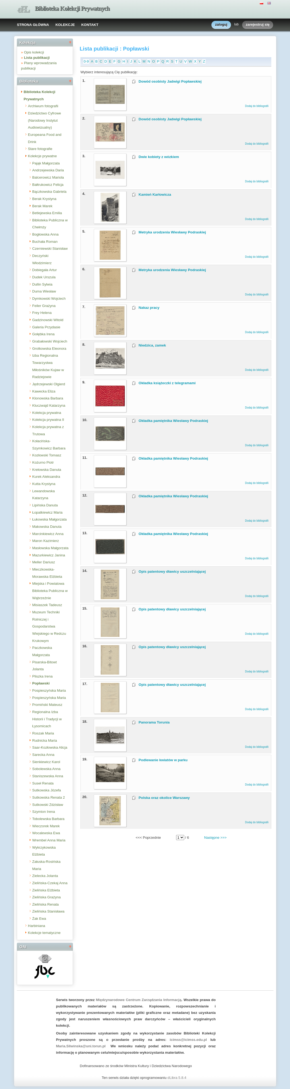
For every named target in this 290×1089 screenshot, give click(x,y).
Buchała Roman (45, 242)
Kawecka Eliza (44, 391)
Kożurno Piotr (43, 462)
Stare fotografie (40, 149)
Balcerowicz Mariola (48, 177)
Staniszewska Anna (47, 776)
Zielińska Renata (45, 904)
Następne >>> (215, 838)
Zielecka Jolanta (45, 876)
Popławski (41, 683)
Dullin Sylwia (42, 284)
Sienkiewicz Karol (46, 762)
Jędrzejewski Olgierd (48, 384)
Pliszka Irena (42, 676)
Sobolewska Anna (46, 769)
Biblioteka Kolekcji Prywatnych (72, 8)
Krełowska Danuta (46, 470)
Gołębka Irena (43, 334)
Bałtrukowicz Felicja (48, 185)
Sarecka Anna (43, 755)
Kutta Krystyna (44, 484)
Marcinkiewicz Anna (48, 534)
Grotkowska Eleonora (49, 349)
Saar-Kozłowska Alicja (49, 747)
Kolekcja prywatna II (48, 420)
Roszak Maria (43, 733)
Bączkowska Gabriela (49, 192)
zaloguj (221, 25)
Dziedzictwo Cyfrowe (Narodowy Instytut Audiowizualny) (44, 120)
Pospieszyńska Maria (49, 690)
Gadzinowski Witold (47, 320)
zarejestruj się (258, 25)
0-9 (86, 61)
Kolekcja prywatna (46, 413)
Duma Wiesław (44, 291)
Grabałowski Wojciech (49, 341)
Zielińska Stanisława (48, 911)
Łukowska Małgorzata (49, 519)
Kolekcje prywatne (42, 156)
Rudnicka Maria (44, 740)
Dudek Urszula (44, 277)
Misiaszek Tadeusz (47, 605)
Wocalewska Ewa (46, 833)
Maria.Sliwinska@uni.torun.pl (81, 1046)
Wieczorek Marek (46, 826)
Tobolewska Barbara (48, 819)
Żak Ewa (39, 919)
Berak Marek (42, 206)
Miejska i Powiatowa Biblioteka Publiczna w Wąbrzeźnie (50, 591)
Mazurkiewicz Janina (48, 555)
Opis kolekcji (34, 52)
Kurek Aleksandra (46, 477)
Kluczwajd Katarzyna (48, 405)
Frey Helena (42, 313)
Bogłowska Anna (45, 234)
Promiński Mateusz (47, 705)
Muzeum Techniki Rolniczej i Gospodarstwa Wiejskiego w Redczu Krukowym (49, 626)
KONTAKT (89, 25)
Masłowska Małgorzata (50, 548)
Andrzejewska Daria (48, 170)
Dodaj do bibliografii (257, 106)
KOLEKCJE (65, 25)
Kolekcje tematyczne (44, 933)
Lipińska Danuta (45, 505)
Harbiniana (36, 926)
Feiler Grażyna (44, 306)
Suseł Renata (43, 783)
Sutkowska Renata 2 (48, 797)
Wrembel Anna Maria (48, 840)
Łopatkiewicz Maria (47, 512)
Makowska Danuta (47, 527)
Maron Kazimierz (45, 541)
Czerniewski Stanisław (50, 249)
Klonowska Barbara (47, 398)
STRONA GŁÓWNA (33, 25)
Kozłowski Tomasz (46, 455)
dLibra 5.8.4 (177, 1078)
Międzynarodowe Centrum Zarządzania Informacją (138, 1000)
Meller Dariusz (43, 562)
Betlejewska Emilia (47, 213)
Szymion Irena (43, 812)
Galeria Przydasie (46, 327)
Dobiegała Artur (44, 270)
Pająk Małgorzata (46, 163)
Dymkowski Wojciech (49, 299)
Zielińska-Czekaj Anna (50, 883)
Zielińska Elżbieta (46, 890)
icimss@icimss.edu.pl (188, 1040)
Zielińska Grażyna (46, 897)
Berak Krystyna (44, 199)
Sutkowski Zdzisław (47, 805)
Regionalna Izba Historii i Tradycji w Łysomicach (47, 719)
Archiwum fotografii (43, 106)
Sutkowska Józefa (46, 790)
